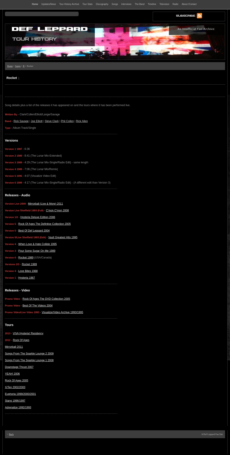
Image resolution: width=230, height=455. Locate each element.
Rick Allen (82, 121)
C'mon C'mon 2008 (57, 210)
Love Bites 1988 (28, 271)
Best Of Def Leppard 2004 (34, 230)
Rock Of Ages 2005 (16, 380)
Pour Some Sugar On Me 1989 (36, 250)
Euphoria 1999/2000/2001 (20, 394)
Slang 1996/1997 (15, 400)
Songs (17, 66)
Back (11, 434)
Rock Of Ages (21, 340)
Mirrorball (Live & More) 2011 (45, 203)
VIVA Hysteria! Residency (28, 333)
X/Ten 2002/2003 (15, 387)
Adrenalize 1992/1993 (18, 407)
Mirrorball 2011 (14, 346)
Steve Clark (52, 121)
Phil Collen (67, 121)
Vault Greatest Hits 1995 (62, 237)
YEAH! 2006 (12, 373)
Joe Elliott (36, 121)
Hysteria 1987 (26, 277)
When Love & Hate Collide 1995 (37, 244)
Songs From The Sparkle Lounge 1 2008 (29, 360)
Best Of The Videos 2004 (37, 305)
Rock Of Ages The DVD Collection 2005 (46, 298)
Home (10, 66)
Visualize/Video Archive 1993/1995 (62, 312)
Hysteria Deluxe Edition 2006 (37, 217)
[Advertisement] (115, 446)
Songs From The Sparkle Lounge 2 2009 (29, 353)
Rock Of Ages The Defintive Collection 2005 (44, 223)
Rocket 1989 (25, 257)
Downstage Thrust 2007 (19, 367)
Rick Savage (21, 121)
